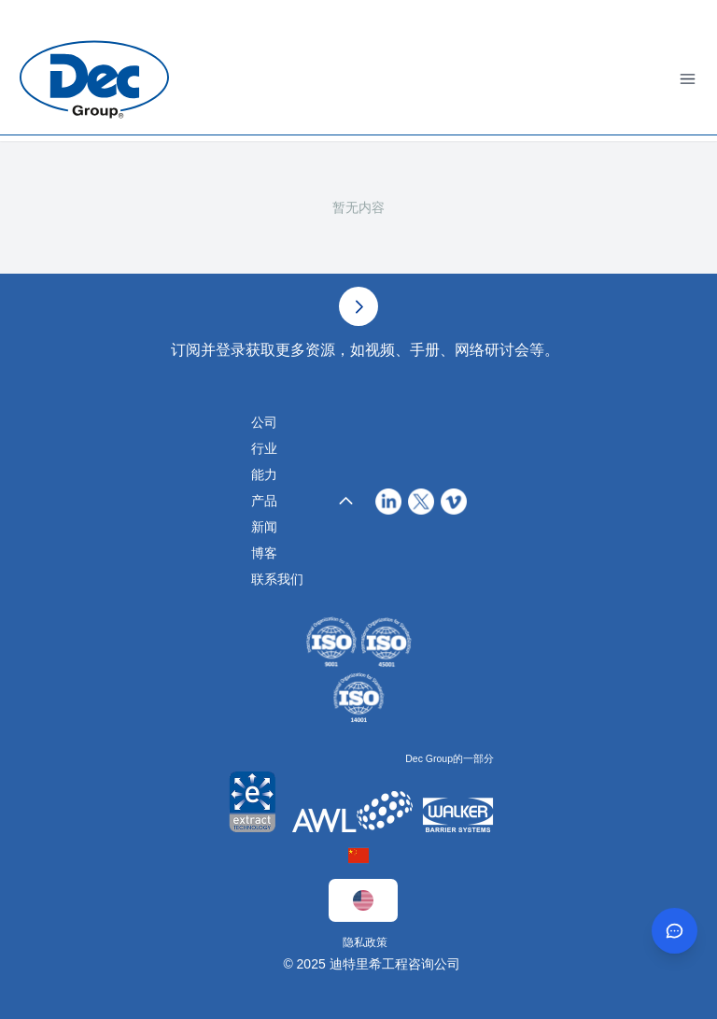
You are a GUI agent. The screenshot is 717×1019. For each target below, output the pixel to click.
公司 (264, 422)
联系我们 (277, 579)
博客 (264, 552)
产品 (264, 500)
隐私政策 (365, 942)
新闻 (264, 526)
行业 (264, 448)
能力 (264, 474)
